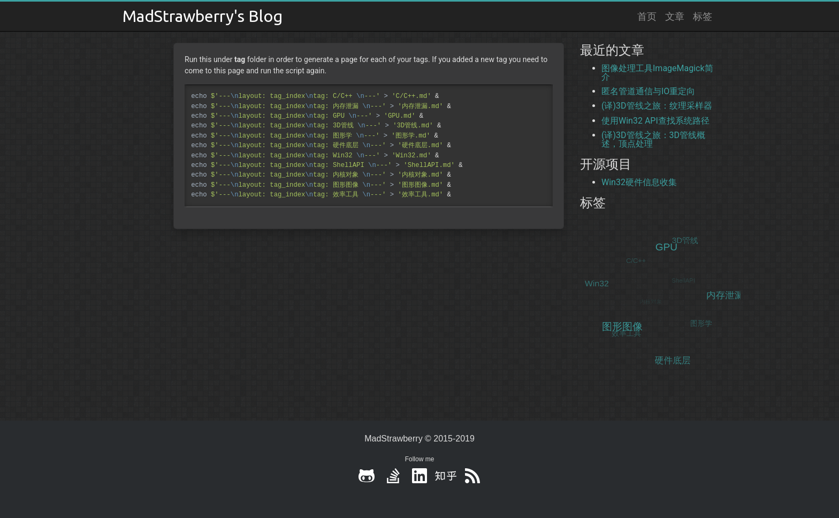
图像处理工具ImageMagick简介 (657, 72)
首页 (647, 16)
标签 (702, 16)
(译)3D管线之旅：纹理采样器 (656, 106)
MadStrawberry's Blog (203, 16)
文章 (674, 16)
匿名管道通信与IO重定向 (648, 91)
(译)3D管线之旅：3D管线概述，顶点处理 (653, 139)
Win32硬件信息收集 (639, 182)
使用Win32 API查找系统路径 (655, 121)
